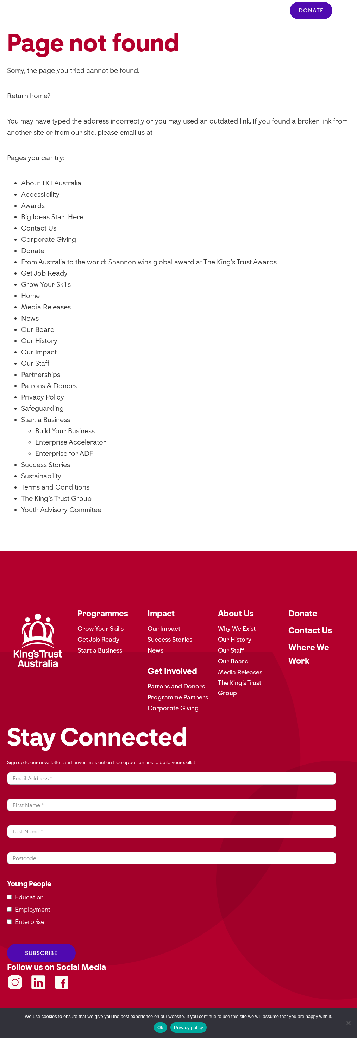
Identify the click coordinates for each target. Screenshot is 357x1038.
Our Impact (39, 352)
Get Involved (172, 671)
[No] (348, 1022)
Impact (161, 613)
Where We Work (308, 654)
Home (30, 295)
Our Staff (35, 363)
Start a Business (45, 419)
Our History (39, 340)
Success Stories (45, 464)
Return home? (28, 96)
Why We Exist (237, 629)
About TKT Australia (51, 183)
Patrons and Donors (176, 686)
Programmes (102, 613)
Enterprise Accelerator (70, 442)
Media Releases (46, 307)
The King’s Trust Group (56, 498)
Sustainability (41, 476)
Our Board (38, 329)
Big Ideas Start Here (52, 217)
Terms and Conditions (55, 487)
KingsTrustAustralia (15, 982)
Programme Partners (178, 697)
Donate (32, 250)
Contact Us (38, 228)
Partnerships (40, 374)
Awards (33, 205)
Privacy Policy (42, 397)
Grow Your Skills (46, 284)
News (30, 318)
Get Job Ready (44, 273)
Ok (160, 1027)
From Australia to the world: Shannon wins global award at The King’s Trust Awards (149, 262)
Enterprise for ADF (64, 453)
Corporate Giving (48, 239)
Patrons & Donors (49, 386)
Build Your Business (65, 431)
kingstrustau (38, 982)
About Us (236, 613)
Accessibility (40, 194)
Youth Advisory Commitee (61, 509)
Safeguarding (42, 408)
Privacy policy (188, 1027)
